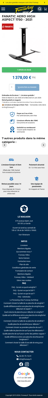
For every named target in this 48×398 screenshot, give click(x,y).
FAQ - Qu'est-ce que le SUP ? (24, 290)
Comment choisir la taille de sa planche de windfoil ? (24, 321)
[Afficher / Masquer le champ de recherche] (39, 9)
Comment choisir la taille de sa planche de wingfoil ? (24, 303)
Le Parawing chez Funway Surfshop (24, 300)
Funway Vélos (24, 255)
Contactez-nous (24, 261)
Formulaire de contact (24, 271)
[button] (4, 145)
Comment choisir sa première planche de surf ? (24, 327)
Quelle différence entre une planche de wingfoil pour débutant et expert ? (24, 307)
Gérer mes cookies (24, 280)
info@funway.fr (8, 107)
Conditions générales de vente (24, 268)
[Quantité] (11, 87)
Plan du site (24, 264)
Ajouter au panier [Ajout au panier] (27, 87)
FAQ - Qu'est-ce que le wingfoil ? (24, 287)
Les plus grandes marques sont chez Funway (22, 2)
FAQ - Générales (24, 297)
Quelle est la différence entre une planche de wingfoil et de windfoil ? (24, 316)
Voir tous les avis (24, 381)
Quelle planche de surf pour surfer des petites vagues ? (24, 334)
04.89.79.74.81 (24, 356)
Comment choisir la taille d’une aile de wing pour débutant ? (24, 344)
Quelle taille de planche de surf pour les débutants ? (24, 331)
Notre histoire (24, 258)
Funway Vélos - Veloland (24, 277)
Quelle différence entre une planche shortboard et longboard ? (24, 338)
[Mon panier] (45, 9)
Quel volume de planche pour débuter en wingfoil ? (24, 312)
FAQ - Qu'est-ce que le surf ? (24, 294)
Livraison (24, 245)
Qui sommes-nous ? (24, 252)
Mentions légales (24, 249)
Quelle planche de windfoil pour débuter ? (24, 324)
